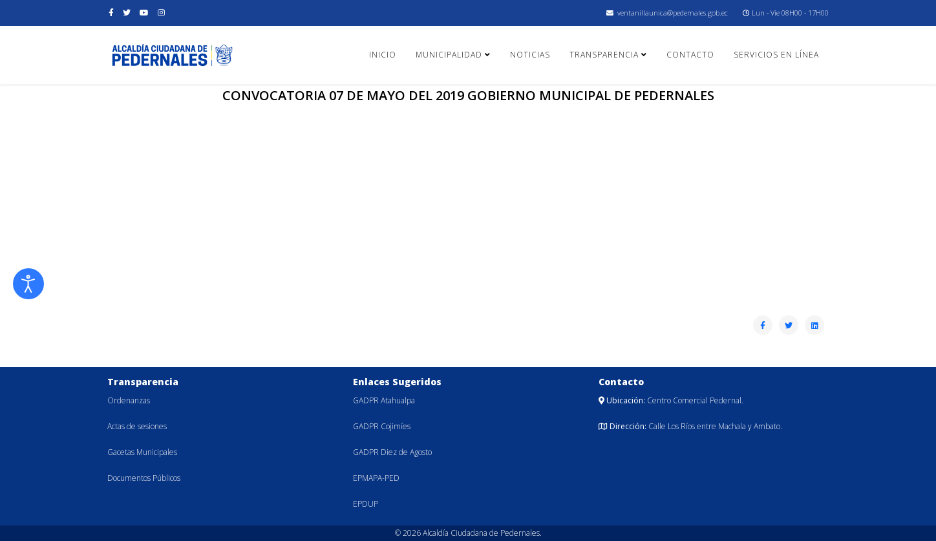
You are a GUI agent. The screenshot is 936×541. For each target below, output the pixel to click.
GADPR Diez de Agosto (392, 452)
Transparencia (604, 54)
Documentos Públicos (143, 477)
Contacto (690, 54)
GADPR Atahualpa (384, 400)
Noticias (530, 54)
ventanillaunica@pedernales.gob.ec (672, 12)
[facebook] (111, 12)
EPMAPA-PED (376, 477)
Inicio (382, 54)
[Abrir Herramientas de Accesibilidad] (28, 283)
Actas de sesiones (137, 426)
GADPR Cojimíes (381, 426)
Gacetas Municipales (142, 452)
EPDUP (365, 503)
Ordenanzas (128, 400)
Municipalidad (449, 54)
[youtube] (144, 12)
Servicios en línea (776, 54)
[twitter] (127, 12)
